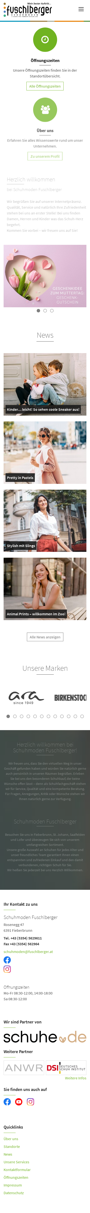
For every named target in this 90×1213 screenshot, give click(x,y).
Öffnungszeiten (16, 1177)
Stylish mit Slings (21, 546)
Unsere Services (16, 1161)
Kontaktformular (17, 1169)
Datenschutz (14, 1192)
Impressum (13, 1185)
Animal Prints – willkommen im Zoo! (36, 614)
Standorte (12, 1146)
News (8, 1154)
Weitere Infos (75, 1078)
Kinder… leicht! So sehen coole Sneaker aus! (43, 410)
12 (82, 716)
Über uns (11, 1138)
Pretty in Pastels (20, 478)
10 (68, 716)
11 (75, 716)
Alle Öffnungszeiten (45, 86)
